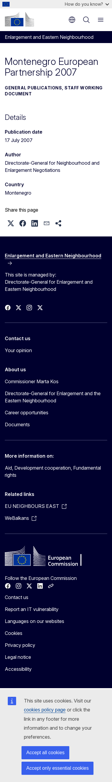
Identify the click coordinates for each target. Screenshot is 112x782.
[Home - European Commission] (19, 19)
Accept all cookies (45, 752)
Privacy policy (20, 645)
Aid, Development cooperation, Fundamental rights (53, 471)
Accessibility (18, 669)
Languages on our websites (34, 621)
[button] (11, 223)
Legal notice (18, 657)
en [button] (72, 19)
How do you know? (87, 4)
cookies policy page (45, 709)
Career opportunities (26, 413)
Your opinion (18, 350)
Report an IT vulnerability (32, 609)
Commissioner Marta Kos (32, 381)
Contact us (16, 597)
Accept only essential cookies (57, 768)
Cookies (13, 633)
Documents (17, 424)
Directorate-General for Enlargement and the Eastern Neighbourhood (53, 397)
